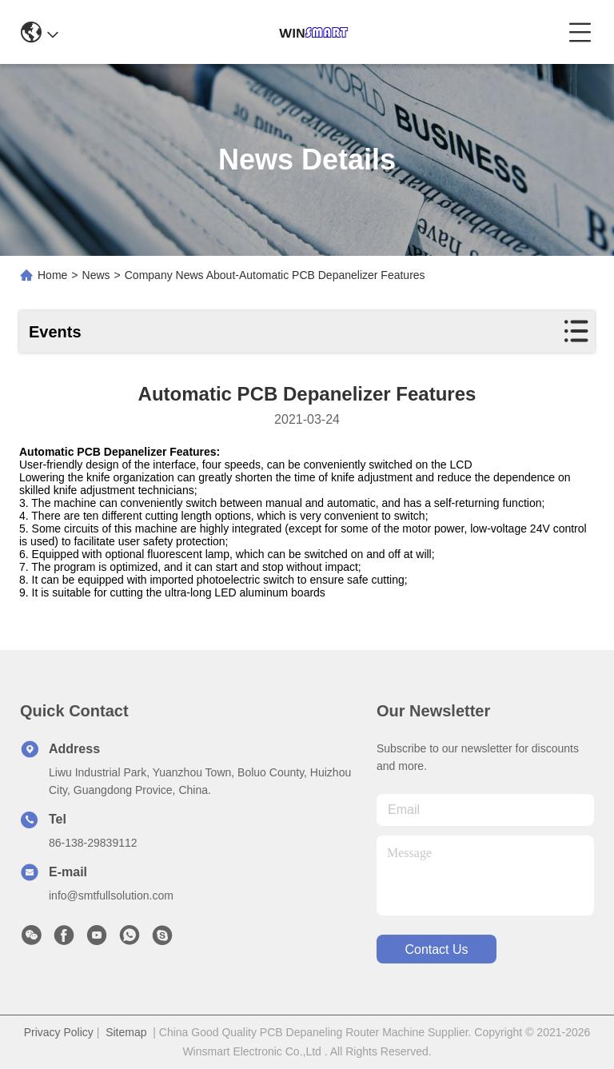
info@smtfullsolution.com (111, 895)
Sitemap (126, 1032)
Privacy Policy (59, 1032)
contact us (436, 949)
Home (52, 275)
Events (55, 332)
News (96, 275)
